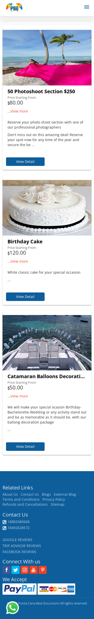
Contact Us (30, 494)
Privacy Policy (54, 499)
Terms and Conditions (21, 499)
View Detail (25, 161)
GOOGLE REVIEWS (17, 539)
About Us (10, 494)
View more (19, 111)
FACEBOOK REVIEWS (19, 551)
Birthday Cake (25, 241)
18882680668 (19, 521)
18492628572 (19, 527)
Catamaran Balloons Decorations (47, 376)
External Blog (65, 494)
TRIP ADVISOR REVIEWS (22, 545)
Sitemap (57, 504)
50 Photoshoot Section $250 (41, 91)
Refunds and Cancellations (25, 504)
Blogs (46, 494)
